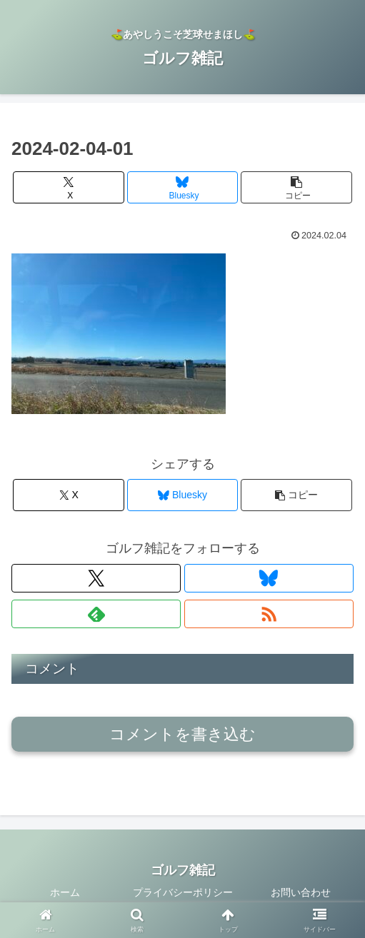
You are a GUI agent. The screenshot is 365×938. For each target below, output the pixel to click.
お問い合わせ (301, 892)
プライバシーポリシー (183, 892)
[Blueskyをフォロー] (269, 578)
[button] (296, 187)
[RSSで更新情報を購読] (269, 614)
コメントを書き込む (182, 734)
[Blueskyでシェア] (183, 187)
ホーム (65, 892)
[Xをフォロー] (96, 578)
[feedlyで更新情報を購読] (96, 614)
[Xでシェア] (68, 187)
